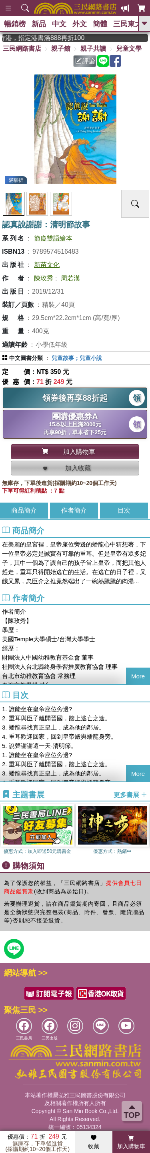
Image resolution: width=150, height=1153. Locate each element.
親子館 (60, 48)
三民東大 (127, 24)
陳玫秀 (43, 278)
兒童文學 (129, 48)
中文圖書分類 (26, 358)
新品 (39, 24)
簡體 (100, 24)
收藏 (93, 1142)
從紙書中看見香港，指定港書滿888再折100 (48, 37)
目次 (124, 510)
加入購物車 (131, 1142)
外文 (79, 24)
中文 (59, 24)
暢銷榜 (15, 24)
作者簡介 (74, 510)
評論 (85, 61)
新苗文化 (47, 264)
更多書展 (130, 794)
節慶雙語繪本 (53, 238)
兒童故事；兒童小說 (77, 358)
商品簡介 (24, 510)
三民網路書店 (22, 48)
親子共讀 (93, 48)
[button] (144, 830)
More (138, 676)
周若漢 (70, 278)
